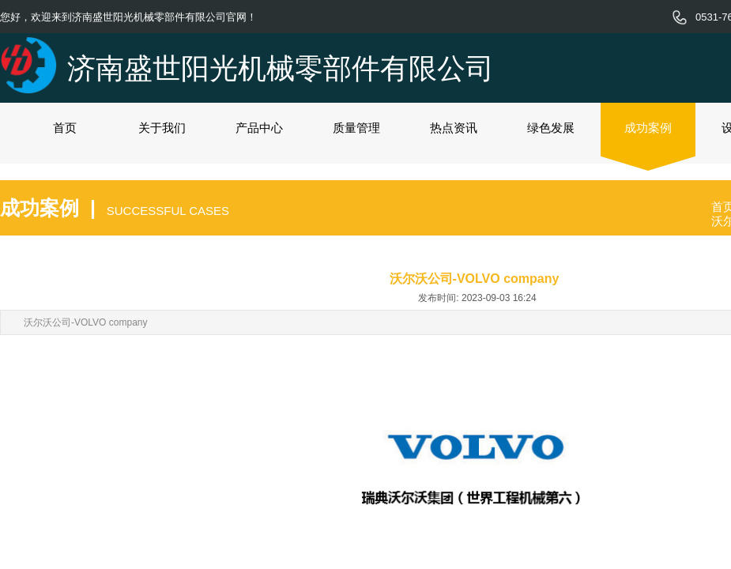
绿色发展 (551, 127)
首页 (65, 127)
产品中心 (259, 127)
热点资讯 (453, 127)
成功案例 (648, 127)
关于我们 (162, 127)
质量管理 (356, 127)
